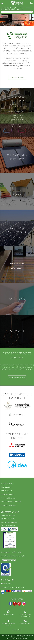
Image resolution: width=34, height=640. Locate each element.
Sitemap (15, 630)
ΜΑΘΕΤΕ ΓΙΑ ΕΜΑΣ (17, 77)
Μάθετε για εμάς (6, 487)
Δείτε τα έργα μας (6, 491)
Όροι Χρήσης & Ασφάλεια (8, 505)
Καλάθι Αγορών (6, 583)
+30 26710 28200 (19, 8)
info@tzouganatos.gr (11, 522)
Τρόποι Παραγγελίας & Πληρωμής (11, 501)
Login (12, 8)
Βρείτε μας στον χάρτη (8, 525)
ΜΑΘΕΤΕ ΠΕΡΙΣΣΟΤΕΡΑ (17, 378)
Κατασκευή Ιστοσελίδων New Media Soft (17, 638)
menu (2, 3)
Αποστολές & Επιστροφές (8, 498)
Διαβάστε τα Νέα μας (7, 494)
